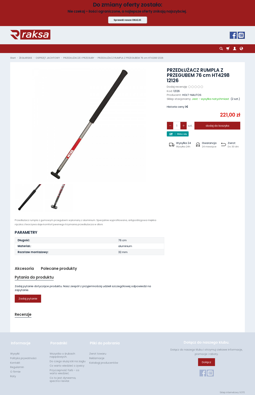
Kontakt (15, 361)
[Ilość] (176, 126)
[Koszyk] (227, 48)
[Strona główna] (30, 35)
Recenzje (23, 315)
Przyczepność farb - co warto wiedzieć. (64, 370)
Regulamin (17, 366)
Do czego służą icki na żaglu (67, 360)
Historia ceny (177, 107)
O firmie (15, 370)
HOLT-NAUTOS (191, 95)
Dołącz (206, 363)
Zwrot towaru (97, 352)
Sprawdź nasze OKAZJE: (128, 19)
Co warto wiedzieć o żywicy (67, 364)
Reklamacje (96, 357)
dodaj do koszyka (217, 126)
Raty (13, 375)
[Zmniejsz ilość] (183, 126)
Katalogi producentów (103, 361)
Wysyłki (14, 352)
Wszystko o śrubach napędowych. (62, 354)
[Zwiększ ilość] (170, 126)
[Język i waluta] (241, 48)
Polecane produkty (59, 268)
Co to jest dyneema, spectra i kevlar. (63, 378)
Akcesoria (24, 268)
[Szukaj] (221, 48)
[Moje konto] (234, 48)
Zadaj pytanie (28, 299)
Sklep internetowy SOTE (232, 391)
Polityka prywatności (23, 357)
